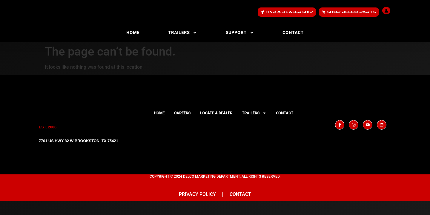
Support (240, 33)
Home (132, 32)
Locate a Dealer (216, 113)
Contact (293, 32)
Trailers (182, 33)
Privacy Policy (197, 195)
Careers (182, 113)
